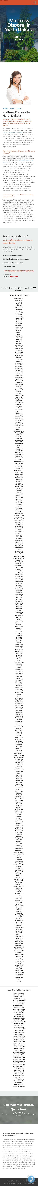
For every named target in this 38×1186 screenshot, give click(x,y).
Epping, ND (19, 490)
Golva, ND (19, 549)
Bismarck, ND (19, 363)
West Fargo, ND (19, 951)
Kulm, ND (19, 640)
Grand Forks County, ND (19, 1023)
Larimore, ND (19, 651)
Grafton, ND (19, 554)
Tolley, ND (19, 911)
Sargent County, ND (19, 1064)
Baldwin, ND (19, 336)
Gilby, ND (19, 536)
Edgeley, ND (19, 476)
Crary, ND (19, 434)
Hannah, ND (19, 583)
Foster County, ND (19, 1020)
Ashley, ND (19, 332)
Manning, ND (19, 682)
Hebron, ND (19, 597)
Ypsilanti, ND (19, 977)
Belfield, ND (19, 350)
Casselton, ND (19, 404)
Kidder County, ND (19, 1030)
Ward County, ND (19, 1082)
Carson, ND (19, 400)
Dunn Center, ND (19, 470)
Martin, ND (19, 694)
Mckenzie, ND (19, 707)
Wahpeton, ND (19, 936)
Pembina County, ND (19, 1052)
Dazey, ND (19, 447)
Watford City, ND (19, 947)
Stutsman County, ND (19, 1075)
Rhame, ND (19, 823)
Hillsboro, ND (19, 603)
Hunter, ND (19, 610)
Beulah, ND (19, 357)
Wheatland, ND (19, 954)
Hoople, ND (19, 605)
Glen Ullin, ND (19, 542)
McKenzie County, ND (19, 1039)
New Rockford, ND (19, 757)
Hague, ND (19, 571)
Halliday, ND (19, 572)
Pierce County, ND (19, 1054)
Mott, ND (19, 741)
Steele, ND (19, 888)
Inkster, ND (19, 614)
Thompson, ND (19, 906)
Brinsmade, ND (19, 377)
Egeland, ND (19, 481)
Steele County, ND (19, 1073)
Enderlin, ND (19, 488)
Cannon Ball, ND (19, 395)
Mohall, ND (19, 735)
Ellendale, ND (19, 485)
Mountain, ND (19, 743)
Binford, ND (19, 359)
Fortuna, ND (19, 524)
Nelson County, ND (19, 1048)
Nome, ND (19, 766)
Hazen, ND (19, 596)
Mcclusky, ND (19, 701)
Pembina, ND (19, 791)
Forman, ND (19, 517)
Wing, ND (19, 967)
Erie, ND (19, 492)
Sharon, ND (19, 866)
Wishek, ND (19, 968)
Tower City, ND (19, 915)
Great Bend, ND (19, 565)
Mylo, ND (19, 746)
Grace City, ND (19, 553)
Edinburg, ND (19, 477)
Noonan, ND (19, 768)
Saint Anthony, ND (19, 848)
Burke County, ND (19, 1003)
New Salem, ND (19, 759)
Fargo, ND (19, 501)
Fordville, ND (19, 513)
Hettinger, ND (19, 601)
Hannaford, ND (19, 581)
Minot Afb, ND (19, 730)
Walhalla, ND (19, 942)
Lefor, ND (19, 657)
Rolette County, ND (19, 1063)
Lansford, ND (19, 649)
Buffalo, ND (19, 382)
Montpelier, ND (19, 737)
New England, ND (19, 753)
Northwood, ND (19, 769)
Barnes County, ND (19, 995)
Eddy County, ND (19, 1016)
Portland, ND (19, 809)
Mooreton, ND (19, 739)
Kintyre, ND (19, 635)
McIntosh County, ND (19, 1038)
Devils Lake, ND (19, 454)
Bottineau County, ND (19, 1000)
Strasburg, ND (19, 893)
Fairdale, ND (19, 495)
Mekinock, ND (19, 716)
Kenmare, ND (19, 626)
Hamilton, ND (19, 576)
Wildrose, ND (19, 958)
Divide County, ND (19, 1012)
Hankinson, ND (19, 580)
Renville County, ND (19, 1059)
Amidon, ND (19, 316)
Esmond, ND (19, 493)
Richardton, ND (19, 825)
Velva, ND (19, 929)
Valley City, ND (19, 927)
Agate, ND (19, 304)
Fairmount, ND (19, 499)
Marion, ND (19, 689)
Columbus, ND (19, 429)
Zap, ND (19, 981)
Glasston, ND (19, 540)
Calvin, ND (19, 391)
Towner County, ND (19, 1077)
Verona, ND (19, 933)
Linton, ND (19, 666)
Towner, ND (19, 916)
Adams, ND (19, 302)
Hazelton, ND (19, 594)
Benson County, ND (19, 996)
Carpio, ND (19, 397)
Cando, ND (19, 393)
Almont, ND (19, 309)
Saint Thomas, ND (19, 854)
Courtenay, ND (19, 433)
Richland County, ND (19, 1061)
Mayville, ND (19, 700)
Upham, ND (19, 925)
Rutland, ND (19, 845)
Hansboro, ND (19, 585)
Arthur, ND (19, 329)
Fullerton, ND (19, 528)
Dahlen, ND (19, 442)
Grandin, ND (19, 560)
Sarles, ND (19, 857)
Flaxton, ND (19, 510)
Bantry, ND (19, 341)
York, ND (19, 976)
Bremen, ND (19, 375)
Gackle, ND (19, 529)
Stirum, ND (19, 891)
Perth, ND (19, 795)
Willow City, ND (19, 961)
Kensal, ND (19, 628)
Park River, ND (19, 786)
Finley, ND (19, 506)
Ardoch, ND (19, 323)
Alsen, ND (19, 311)
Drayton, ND (19, 467)
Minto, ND (19, 732)
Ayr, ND (19, 334)
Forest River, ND (19, 515)
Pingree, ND (19, 802)
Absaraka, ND (19, 300)
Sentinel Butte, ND (19, 865)
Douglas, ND (19, 463)
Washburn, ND (19, 945)
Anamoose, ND (19, 318)
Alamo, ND (19, 305)
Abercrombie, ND (19, 298)
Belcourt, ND (19, 348)
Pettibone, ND (19, 798)
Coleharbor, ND (19, 425)
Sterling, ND (19, 890)
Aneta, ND (19, 320)
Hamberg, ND (19, 574)
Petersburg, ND (19, 796)
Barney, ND (19, 343)
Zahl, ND (19, 979)
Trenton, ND (19, 918)
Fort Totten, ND (19, 520)
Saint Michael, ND (19, 852)
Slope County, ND (19, 1070)
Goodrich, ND (19, 551)
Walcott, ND (19, 938)
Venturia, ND (19, 931)
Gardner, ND (19, 533)
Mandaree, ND (19, 680)
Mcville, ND (19, 710)
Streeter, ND (19, 895)
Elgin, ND (19, 483)
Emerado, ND (19, 486)
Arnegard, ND (19, 327)
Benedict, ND (19, 352)
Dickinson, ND (19, 458)
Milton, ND (19, 725)
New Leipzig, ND (19, 755)
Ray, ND (19, 814)
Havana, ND (19, 592)
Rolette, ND (19, 834)
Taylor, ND (19, 904)
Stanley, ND (19, 882)
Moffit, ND (19, 734)
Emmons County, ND (19, 1018)
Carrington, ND (19, 399)
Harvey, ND (19, 587)
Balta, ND (19, 339)
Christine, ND (19, 416)
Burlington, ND (19, 384)
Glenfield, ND (19, 546)
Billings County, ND (19, 998)
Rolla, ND (19, 836)
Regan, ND (19, 818)
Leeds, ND (19, 655)
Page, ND (19, 782)
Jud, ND (19, 619)
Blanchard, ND (19, 364)
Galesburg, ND (19, 531)
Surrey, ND (19, 897)
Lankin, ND (19, 648)
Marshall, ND (19, 692)
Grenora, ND (19, 567)
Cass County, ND (19, 1007)
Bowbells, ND (19, 368)
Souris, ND (19, 877)
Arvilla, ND (19, 330)
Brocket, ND (19, 379)
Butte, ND (19, 386)
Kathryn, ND (19, 623)
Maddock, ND (19, 673)
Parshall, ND (19, 787)
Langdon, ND (19, 646)
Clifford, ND (19, 422)
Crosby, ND (19, 436)
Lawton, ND (19, 653)
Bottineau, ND (19, 366)
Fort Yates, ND (19, 522)
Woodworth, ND (19, 972)
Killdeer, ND (19, 632)
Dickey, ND (19, 456)
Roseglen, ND (19, 838)
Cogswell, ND (19, 424)
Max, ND (19, 696)
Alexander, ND (19, 307)
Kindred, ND (19, 633)
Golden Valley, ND (19, 547)
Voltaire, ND (19, 934)
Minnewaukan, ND (19, 726)
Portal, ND (19, 807)
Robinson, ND (19, 829)
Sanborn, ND (19, 856)
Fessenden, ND (19, 502)
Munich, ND (19, 744)
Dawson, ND (19, 445)
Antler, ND (19, 321)
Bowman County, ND (19, 1002)
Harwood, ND (19, 589)
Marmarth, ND (19, 691)
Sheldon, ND (19, 868)
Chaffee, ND (19, 413)
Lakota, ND (19, 642)
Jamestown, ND (19, 615)
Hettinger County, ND (19, 1029)
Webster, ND (19, 949)
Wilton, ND (19, 963)
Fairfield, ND (19, 497)
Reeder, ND (19, 816)
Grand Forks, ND (19, 556)
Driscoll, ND (19, 468)
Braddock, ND (19, 373)
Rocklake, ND (19, 830)
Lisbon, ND (19, 667)
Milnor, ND (19, 723)
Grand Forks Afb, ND (19, 558)
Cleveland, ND (19, 420)
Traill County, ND (19, 1079)
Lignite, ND (19, 664)
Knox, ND (19, 637)
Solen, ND (19, 875)
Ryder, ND (19, 847)
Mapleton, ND (19, 687)
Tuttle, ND (19, 922)
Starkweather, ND (19, 886)
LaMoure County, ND (19, 1032)
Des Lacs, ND (19, 452)
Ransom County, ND (19, 1057)
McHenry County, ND (19, 1036)
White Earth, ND (19, 956)
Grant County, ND (19, 1025)
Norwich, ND (19, 771)
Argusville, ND (19, 325)
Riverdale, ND (19, 827)
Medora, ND (19, 714)
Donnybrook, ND (19, 461)
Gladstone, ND (19, 538)
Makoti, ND (19, 676)
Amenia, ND (19, 314)
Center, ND (19, 411)
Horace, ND (19, 608)
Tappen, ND (19, 902)
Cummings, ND (19, 440)
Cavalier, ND (19, 407)
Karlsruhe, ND (19, 621)
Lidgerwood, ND (19, 662)
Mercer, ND (19, 719)
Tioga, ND (19, 908)
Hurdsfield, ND (19, 612)
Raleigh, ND (19, 812)
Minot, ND (19, 728)
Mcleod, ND (19, 709)
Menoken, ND (19, 718)
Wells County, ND (19, 1084)
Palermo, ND (19, 784)
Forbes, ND (19, 511)
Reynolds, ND (19, 822)
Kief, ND (19, 630)
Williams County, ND (19, 1086)
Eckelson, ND (19, 474)
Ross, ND (19, 839)
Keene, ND (19, 624)
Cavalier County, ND (19, 1009)
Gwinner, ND (19, 569)
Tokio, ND (19, 909)
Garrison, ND (19, 535)
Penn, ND (19, 793)
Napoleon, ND (19, 748)
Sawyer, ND (19, 859)
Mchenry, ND (19, 705)
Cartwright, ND (19, 402)
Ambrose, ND (19, 313)
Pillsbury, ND (19, 800)
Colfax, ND (19, 427)
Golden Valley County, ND (19, 1021)
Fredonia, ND (19, 526)
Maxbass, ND (19, 698)
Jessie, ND (19, 617)
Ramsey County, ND (19, 1055)
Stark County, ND (19, 1072)
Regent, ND (19, 820)
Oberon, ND (19, 775)
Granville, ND (19, 562)
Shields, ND (19, 873)
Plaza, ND (19, 805)
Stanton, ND (19, 884)
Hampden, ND (19, 578)
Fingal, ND (19, 504)
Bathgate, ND (19, 345)
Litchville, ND (19, 669)
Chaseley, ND (19, 415)
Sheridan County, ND (19, 1066)
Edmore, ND (19, 479)
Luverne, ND (19, 671)
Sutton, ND (19, 899)
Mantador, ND (19, 683)
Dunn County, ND (19, 1014)
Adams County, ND (19, 993)
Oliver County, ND (19, 1050)
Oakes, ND (19, 773)
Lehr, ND (19, 658)
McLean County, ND (19, 1041)
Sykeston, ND (19, 900)
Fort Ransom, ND (19, 519)
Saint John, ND (19, 850)
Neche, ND (19, 750)
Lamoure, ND (19, 644)
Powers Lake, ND (19, 811)
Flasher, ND (19, 508)
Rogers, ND (19, 832)
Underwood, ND (19, 924)
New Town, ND (19, 761)
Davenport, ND (19, 443)
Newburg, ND (19, 762)
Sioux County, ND (19, 1068)
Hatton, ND (19, 590)
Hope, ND (19, 606)
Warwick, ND (19, 943)
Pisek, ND (19, 804)
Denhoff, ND (19, 450)
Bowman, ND (19, 372)
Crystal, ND (19, 438)
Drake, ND (19, 465)
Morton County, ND (19, 1045)
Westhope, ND (19, 952)
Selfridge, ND (19, 863)
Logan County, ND (19, 1034)
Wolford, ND (19, 970)
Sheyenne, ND (19, 872)
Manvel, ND (19, 685)
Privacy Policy (20, 1181)
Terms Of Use (11, 1181)
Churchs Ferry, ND (19, 418)
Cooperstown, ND (19, 431)
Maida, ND (19, 675)
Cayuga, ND (19, 409)
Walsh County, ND (19, 1081)
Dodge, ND (19, 459)
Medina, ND (19, 712)
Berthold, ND (19, 356)
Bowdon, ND (19, 370)
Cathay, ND (19, 406)
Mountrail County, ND (19, 1046)
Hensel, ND (19, 599)
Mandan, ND (19, 678)
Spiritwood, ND (19, 881)
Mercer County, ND (19, 1043)
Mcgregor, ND (19, 703)
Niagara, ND (19, 764)
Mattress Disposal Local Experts (13, 132)
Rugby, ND (19, 841)
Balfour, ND (19, 338)
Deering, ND (19, 449)
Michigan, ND (19, 721)
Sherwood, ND (19, 870)
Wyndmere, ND (19, 974)
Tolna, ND (19, 913)
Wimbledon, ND (19, 965)
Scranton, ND (19, 861)
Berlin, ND (19, 354)
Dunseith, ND (19, 472)
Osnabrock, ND (19, 780)
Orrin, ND (19, 778)
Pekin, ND (19, 789)
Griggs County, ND (19, 1027)
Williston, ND (19, 959)
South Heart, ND (19, 879)
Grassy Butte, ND (19, 563)
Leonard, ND (19, 660)
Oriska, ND (19, 777)
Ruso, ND (19, 843)
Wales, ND (19, 940)
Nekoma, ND (19, 752)
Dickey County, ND (19, 1011)
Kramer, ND (19, 639)
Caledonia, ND (19, 390)
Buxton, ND (19, 388)
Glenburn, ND (19, 544)
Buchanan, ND (19, 381)
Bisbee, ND (19, 361)
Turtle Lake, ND (19, 920)
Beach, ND (19, 347)
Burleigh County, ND (19, 1005)
